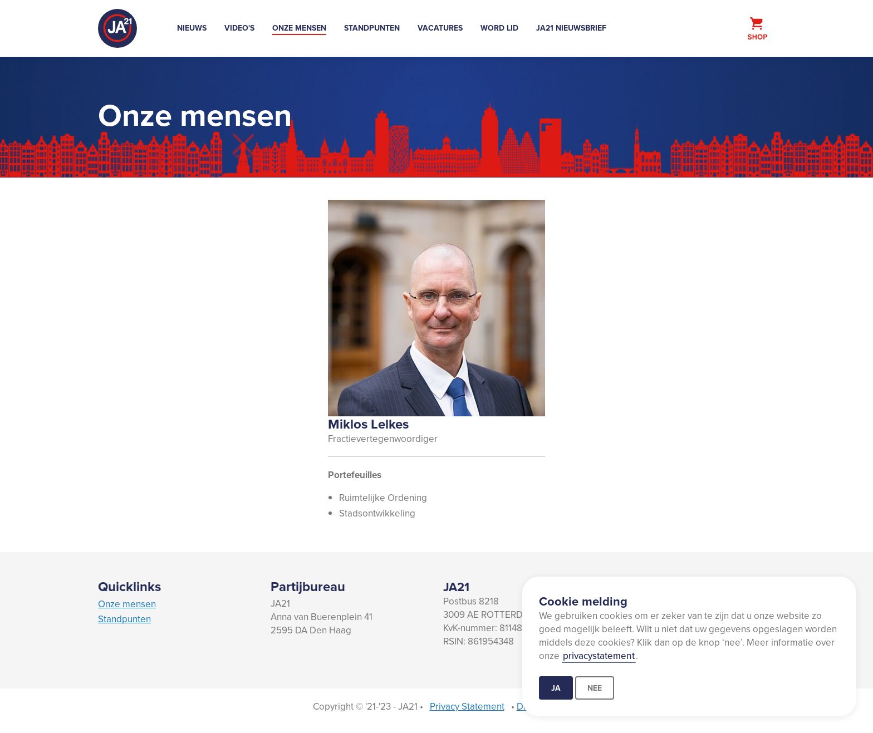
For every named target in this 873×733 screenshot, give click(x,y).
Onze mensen (299, 27)
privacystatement (599, 655)
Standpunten (372, 27)
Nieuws (192, 27)
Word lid (499, 27)
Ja (556, 687)
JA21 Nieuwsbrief (571, 27)
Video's (239, 27)
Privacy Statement (467, 706)
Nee (594, 687)
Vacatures (440, 27)
